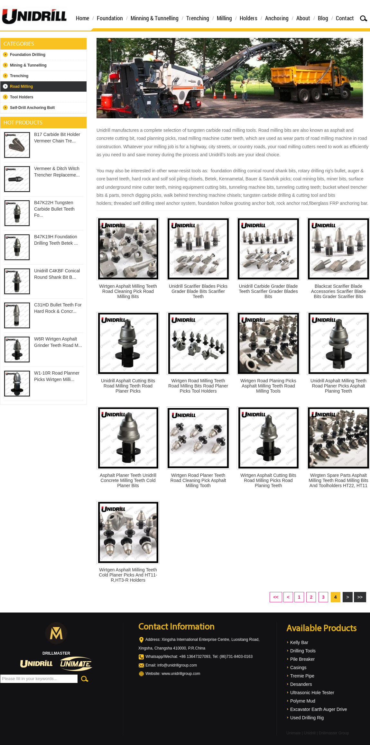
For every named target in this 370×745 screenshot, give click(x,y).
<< (275, 597)
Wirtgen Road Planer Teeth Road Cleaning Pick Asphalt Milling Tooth (198, 480)
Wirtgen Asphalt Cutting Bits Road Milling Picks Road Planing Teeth (268, 480)
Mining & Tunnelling (28, 65)
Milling (224, 18)
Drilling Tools (303, 650)
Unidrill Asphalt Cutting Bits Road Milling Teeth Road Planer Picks (128, 386)
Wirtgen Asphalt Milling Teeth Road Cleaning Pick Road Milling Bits (128, 291)
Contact (345, 18)
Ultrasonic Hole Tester (312, 692)
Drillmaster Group (334, 733)
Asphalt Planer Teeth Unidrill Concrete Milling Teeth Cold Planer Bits (128, 480)
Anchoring (277, 18)
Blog (323, 18)
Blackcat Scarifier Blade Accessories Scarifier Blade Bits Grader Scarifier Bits (338, 291)
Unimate (293, 733)
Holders (248, 18)
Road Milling (21, 86)
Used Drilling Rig (307, 717)
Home (82, 18)
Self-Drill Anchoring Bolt (32, 107)
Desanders (301, 684)
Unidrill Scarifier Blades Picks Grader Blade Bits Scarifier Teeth (198, 291)
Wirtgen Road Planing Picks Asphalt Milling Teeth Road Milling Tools (268, 386)
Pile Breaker (302, 659)
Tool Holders (21, 97)
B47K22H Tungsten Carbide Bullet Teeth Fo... (54, 209)
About (303, 18)
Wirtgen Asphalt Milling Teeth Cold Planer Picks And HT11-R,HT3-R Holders (128, 575)
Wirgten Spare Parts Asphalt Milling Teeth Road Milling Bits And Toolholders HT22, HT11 (338, 480)
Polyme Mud (302, 701)
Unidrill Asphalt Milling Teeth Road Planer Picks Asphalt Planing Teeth (338, 386)
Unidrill (310, 733)
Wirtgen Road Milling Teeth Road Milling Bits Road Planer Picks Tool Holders (198, 386)
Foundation (110, 18)
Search (363, 18)
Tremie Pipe (302, 675)
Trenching (197, 18)
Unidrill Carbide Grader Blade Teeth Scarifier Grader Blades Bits (268, 291)
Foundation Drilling (27, 54)
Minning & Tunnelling (155, 18)
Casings (298, 667)
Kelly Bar (299, 642)
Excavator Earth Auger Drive (318, 709)
